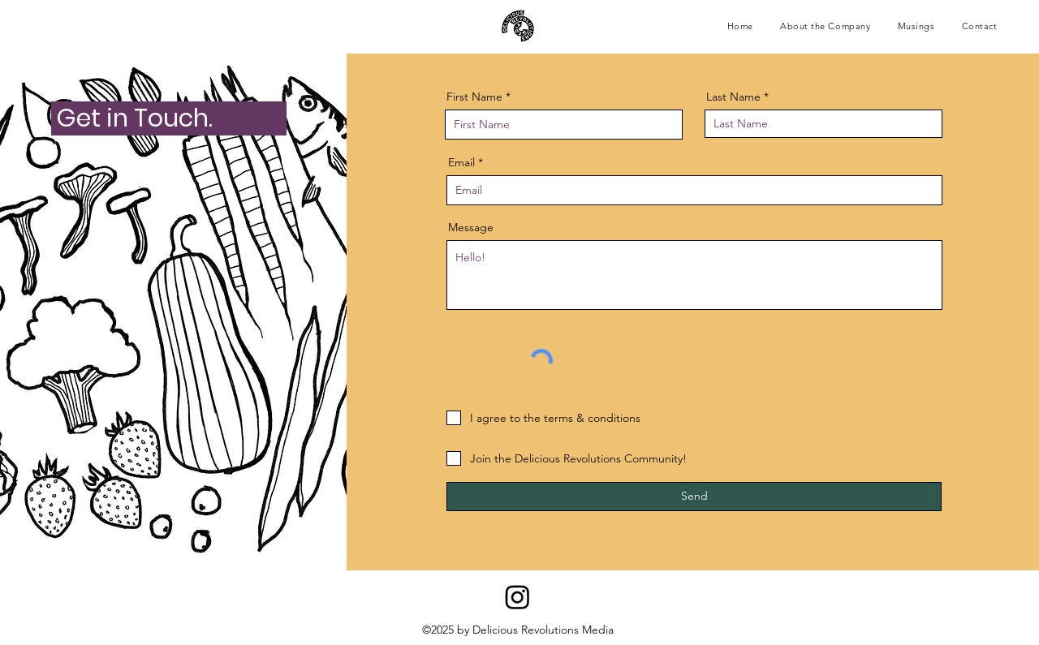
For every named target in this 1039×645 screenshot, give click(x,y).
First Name (474, 96)
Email (461, 162)
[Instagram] (517, 597)
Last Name (733, 96)
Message (471, 227)
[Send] (694, 496)
